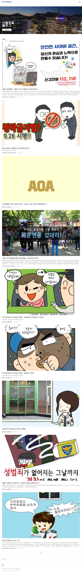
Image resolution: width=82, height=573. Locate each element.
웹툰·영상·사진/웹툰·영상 (7, 207)
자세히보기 (7, 29)
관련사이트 (4, 559)
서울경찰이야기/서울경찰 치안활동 (9, 152)
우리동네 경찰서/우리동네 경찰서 (8, 97)
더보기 (41, 553)
